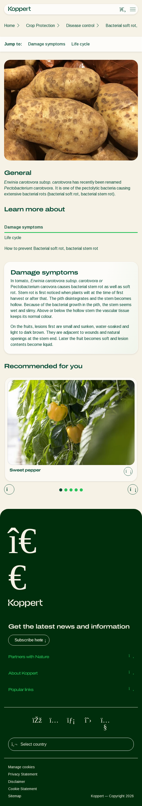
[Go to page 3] (71, 489)
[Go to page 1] (60, 489)
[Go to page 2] (65, 489)
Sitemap (14, 796)
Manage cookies (21, 767)
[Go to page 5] (81, 489)
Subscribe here (31, 640)
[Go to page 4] (76, 489)
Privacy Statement (22, 774)
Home (9, 25)
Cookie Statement (22, 789)
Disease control (80, 25)
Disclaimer (16, 782)
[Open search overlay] (123, 9)
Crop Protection (40, 25)
